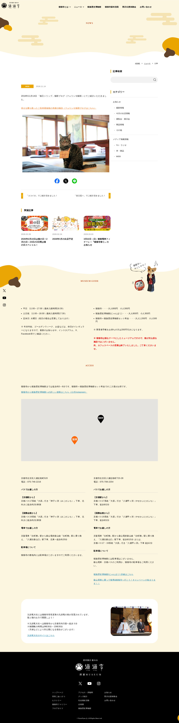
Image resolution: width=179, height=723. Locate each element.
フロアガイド (57, 705)
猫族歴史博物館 (94, 7)
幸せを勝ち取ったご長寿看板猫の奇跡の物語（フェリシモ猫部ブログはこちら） (58, 101)
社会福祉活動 (83, 697)
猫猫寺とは (63, 7)
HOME (137, 63)
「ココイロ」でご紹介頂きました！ (42, 193)
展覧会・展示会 (141, 121)
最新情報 (138, 110)
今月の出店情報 (141, 116)
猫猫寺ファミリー (59, 701)
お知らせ (134, 104)
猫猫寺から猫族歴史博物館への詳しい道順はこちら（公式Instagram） (54, 390)
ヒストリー (56, 697)
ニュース (78, 7)
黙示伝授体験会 (129, 7)
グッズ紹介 (83, 693)
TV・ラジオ (139, 148)
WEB (136, 159)
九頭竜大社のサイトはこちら (40, 633)
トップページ (57, 689)
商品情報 (138, 127)
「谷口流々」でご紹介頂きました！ (98, 193)
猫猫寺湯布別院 (112, 7)
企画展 (81, 701)
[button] (61, 180)
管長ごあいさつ (58, 693)
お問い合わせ (146, 7)
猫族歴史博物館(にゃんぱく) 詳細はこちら (113, 572)
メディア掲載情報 (138, 142)
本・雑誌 (138, 153)
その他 (137, 133)
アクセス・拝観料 (85, 689)
